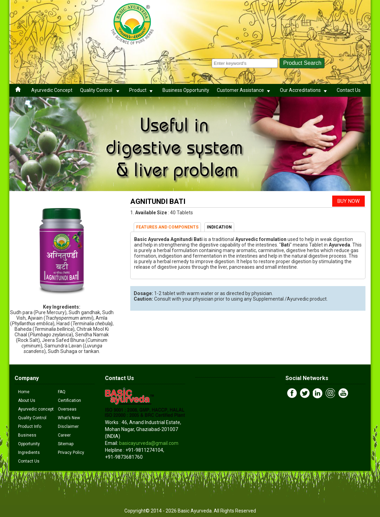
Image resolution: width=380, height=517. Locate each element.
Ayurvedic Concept (51, 90)
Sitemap (65, 443)
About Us (26, 400)
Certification (69, 400)
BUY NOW (348, 201)
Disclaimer (68, 426)
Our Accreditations (304, 90)
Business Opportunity (185, 90)
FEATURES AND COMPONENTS (167, 227)
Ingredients (29, 452)
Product (142, 90)
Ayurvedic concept (36, 409)
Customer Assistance (244, 90)
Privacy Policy (71, 452)
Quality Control (101, 90)
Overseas (67, 409)
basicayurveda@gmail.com (148, 443)
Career (64, 435)
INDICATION (219, 227)
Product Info (29, 426)
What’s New (69, 417)
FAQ (61, 391)
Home (23, 391)
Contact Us (349, 90)
